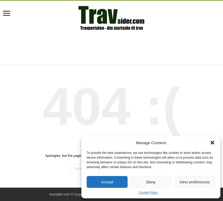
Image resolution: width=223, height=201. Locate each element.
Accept (107, 182)
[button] (212, 142)
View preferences (194, 182)
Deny (150, 182)
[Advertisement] (111, 47)
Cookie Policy (148, 192)
